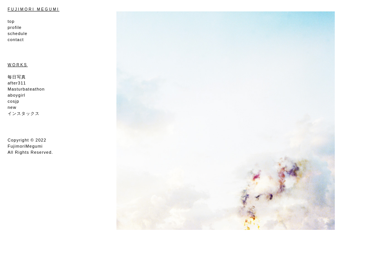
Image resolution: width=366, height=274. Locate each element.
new (12, 107)
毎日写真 (17, 77)
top (11, 21)
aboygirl (16, 95)
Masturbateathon (26, 89)
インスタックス (24, 113)
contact (16, 39)
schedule (17, 33)
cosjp (13, 101)
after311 (17, 83)
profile (15, 27)
